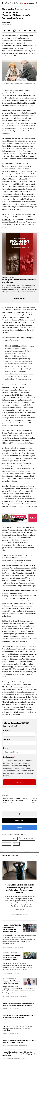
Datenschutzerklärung (19, 766)
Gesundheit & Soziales (27, 839)
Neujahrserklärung (24, 337)
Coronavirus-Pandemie (10, 839)
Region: (6, 748)
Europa (16, 844)
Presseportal (32, 171)
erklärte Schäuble (17, 450)
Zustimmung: (8, 757)
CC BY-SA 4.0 (30, 85)
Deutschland (6, 844)
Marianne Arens (6, 22)
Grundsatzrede (20, 488)
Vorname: (7, 739)
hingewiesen (6, 219)
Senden (20, 782)
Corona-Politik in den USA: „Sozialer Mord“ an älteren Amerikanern (15, 800)
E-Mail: (6, 730)
